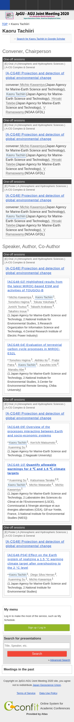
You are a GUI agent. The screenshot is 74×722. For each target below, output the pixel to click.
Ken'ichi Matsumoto (42, 442)
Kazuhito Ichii (48, 364)
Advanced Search (60, 660)
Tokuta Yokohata (44, 302)
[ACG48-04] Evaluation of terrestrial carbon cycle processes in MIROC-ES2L (34, 349)
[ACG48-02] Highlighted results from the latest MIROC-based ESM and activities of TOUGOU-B (35, 286)
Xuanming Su (16, 447)
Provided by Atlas (37, 713)
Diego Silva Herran (42, 574)
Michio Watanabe (40, 484)
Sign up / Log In (37, 627)
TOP (5, 24)
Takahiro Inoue (17, 311)
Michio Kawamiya (32, 84)
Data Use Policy (48, 693)
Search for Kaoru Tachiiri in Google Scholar (41, 38)
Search (37, 653)
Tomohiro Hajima (18, 302)
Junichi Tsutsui (17, 306)
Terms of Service (26, 693)
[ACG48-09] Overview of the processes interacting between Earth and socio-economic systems (35, 431)
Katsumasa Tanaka (42, 480)
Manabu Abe (16, 369)
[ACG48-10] (36, 469)
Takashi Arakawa (41, 306)
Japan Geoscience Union (47, 685)
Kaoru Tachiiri (20, 24)
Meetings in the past (19, 669)
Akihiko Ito (41, 360)
